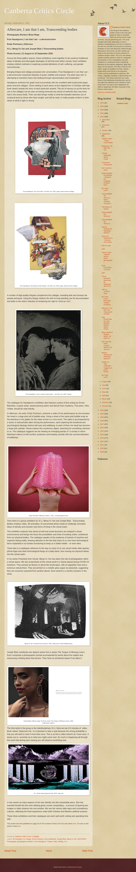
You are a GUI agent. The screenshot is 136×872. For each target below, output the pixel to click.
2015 (102, 431)
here (74, 824)
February (105, 402)
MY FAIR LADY (105, 189)
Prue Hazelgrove (40, 841)
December (105, 120)
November (105, 125)
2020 (102, 414)
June (104, 388)
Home (49, 851)
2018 (102, 421)
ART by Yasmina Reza (106, 291)
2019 (102, 417)
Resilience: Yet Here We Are (107, 148)
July (103, 385)
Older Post (87, 851)
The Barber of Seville (107, 208)
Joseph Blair (61, 839)
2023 (102, 113)
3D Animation (17, 839)
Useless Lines (122, 103)
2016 (102, 427)
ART (103, 249)
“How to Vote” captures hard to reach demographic (107, 257)
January (105, 406)
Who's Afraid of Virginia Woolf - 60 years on (107, 335)
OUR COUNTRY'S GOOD (107, 267)
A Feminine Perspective (107, 163)
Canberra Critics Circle (39, 11)
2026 (102, 103)
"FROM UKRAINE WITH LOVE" (106, 156)
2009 (102, 452)
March (104, 399)
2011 (102, 445)
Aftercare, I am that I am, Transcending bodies (107, 311)
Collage (28, 839)
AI (24, 839)
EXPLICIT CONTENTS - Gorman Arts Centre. (107, 239)
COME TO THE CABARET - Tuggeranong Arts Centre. (107, 367)
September (106, 134)
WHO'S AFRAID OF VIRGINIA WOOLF (107, 230)
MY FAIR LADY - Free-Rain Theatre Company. (106, 301)
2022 (102, 117)
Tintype (49, 841)
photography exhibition (25, 841)
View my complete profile (107, 92)
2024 (102, 110)
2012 (102, 441)
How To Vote (106, 246)
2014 (102, 434)
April (104, 395)
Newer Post (10, 851)
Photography (11, 841)
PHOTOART (81, 839)
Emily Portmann (37, 839)
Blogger (79, 867)
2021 (102, 410)
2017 (102, 424)
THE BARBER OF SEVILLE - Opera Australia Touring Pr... (107, 198)
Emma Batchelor (50, 839)
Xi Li (65, 841)
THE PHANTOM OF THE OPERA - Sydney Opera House (107, 323)
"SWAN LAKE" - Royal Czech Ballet (107, 140)
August (105, 382)
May (104, 392)
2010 (102, 448)
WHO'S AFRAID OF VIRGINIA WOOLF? (107, 355)
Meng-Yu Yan (71, 839)
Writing (60, 841)
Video (55, 841)
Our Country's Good (107, 169)
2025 (102, 106)
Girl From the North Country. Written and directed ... (107, 345)
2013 (102, 438)
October (105, 130)
